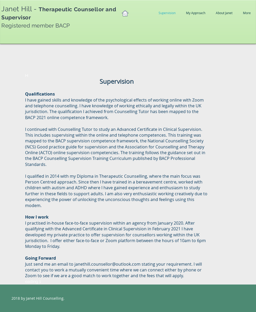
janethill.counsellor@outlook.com (107, 264)
